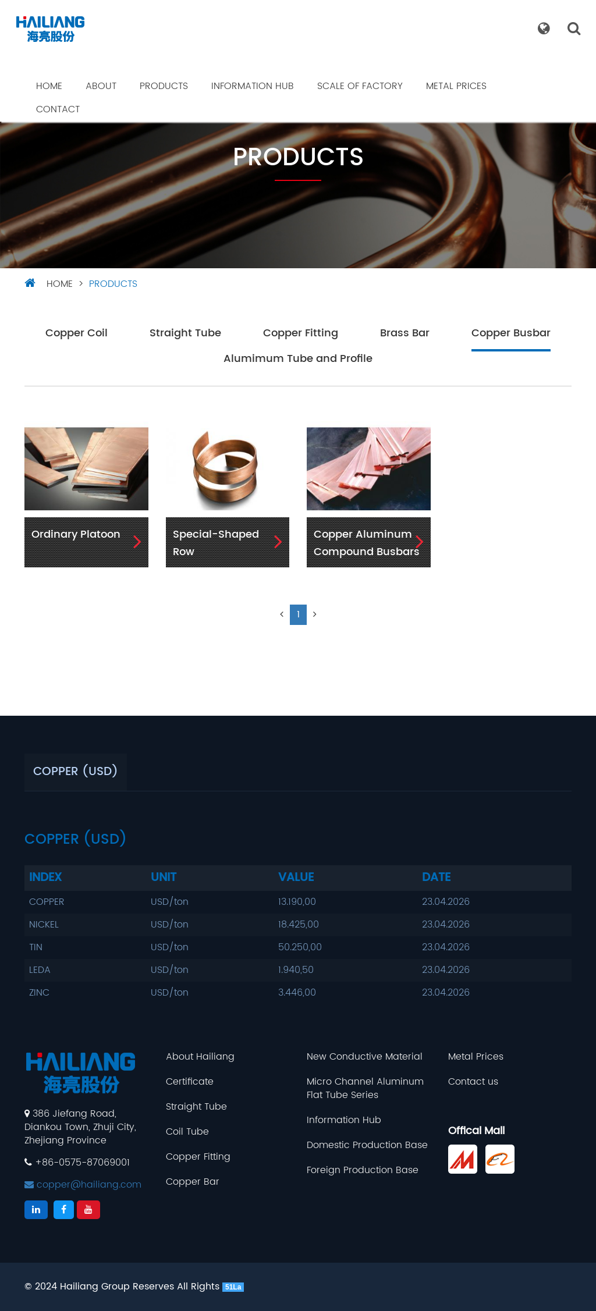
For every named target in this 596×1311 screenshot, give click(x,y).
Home (49, 86)
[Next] (315, 615)
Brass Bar (405, 334)
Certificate (190, 1082)
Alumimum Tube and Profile (298, 359)
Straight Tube (185, 334)
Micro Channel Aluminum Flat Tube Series (365, 1088)
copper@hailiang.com (82, 1184)
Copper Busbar (511, 334)
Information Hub (252, 86)
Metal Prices (456, 86)
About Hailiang (200, 1057)
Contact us (473, 1082)
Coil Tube (187, 1132)
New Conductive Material (365, 1057)
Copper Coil (76, 334)
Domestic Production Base (367, 1145)
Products (164, 86)
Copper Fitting (300, 334)
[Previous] (281, 615)
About (101, 86)
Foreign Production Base (362, 1170)
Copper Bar (192, 1182)
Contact (58, 109)
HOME (60, 284)
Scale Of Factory (360, 86)
